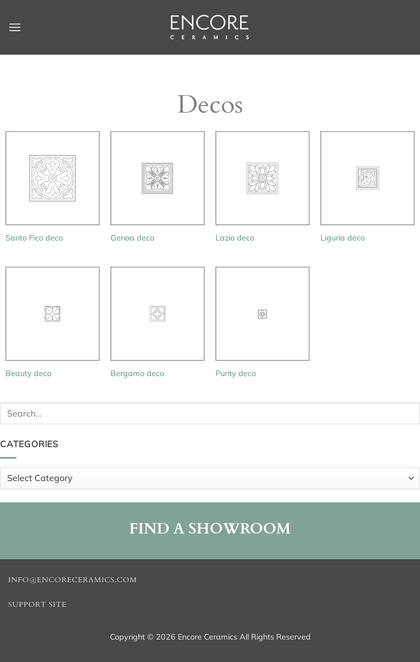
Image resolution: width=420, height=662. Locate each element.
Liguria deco (342, 238)
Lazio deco (234, 238)
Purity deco (235, 373)
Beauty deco (28, 373)
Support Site (37, 605)
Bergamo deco (137, 373)
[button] (14, 27)
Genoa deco (132, 238)
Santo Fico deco (34, 238)
